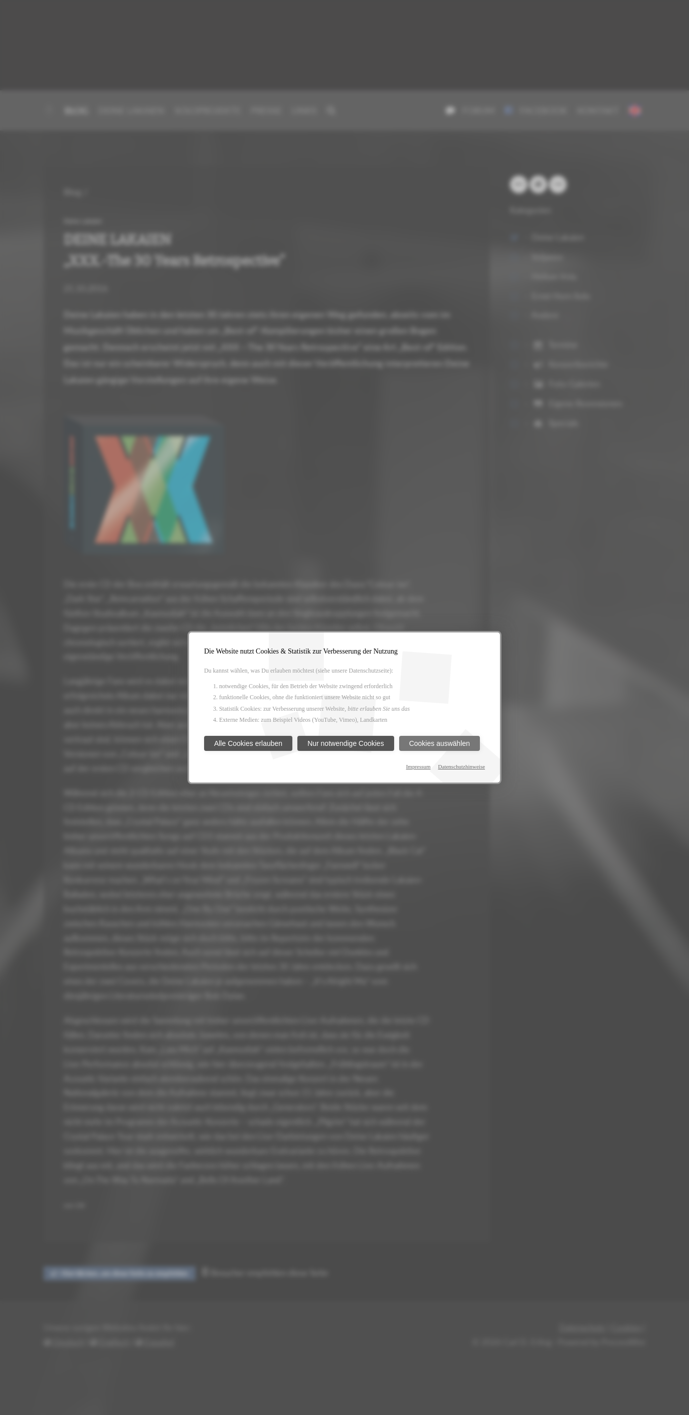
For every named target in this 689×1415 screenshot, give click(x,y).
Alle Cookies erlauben (248, 743)
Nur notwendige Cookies (345, 743)
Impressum (418, 766)
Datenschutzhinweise (461, 766)
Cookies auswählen (439, 743)
